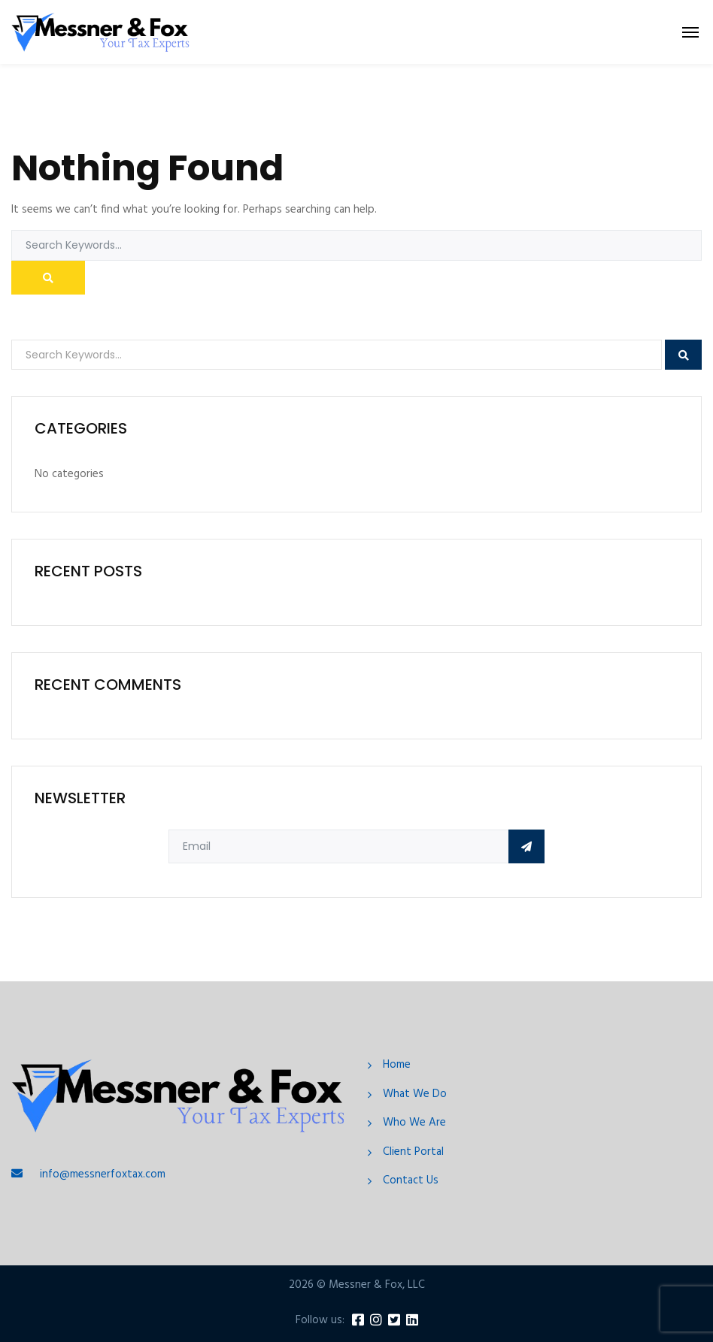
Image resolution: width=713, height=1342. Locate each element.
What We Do (415, 1094)
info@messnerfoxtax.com (102, 1174)
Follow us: (320, 1320)
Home (397, 1065)
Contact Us (410, 1180)
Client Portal (413, 1152)
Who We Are (414, 1123)
